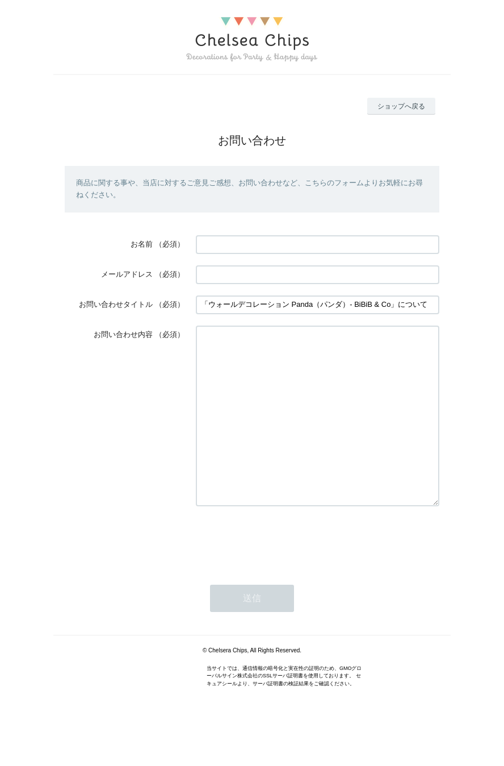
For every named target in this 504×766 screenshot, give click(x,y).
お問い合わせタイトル (116, 304)
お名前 (142, 244)
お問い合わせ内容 (123, 334)
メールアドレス (127, 274)
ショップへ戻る (401, 106)
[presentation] (282, 574)
